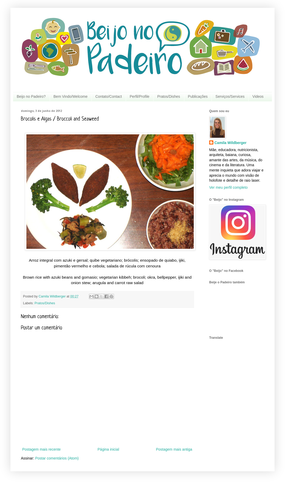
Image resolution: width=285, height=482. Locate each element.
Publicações (198, 96)
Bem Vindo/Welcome (71, 96)
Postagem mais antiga (174, 449)
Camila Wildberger (230, 143)
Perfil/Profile (139, 96)
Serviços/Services (229, 96)
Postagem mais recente (41, 449)
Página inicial (108, 449)
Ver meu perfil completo (228, 187)
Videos (258, 96)
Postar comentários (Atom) (57, 458)
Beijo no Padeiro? (31, 96)
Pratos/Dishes (168, 96)
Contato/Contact (108, 96)
